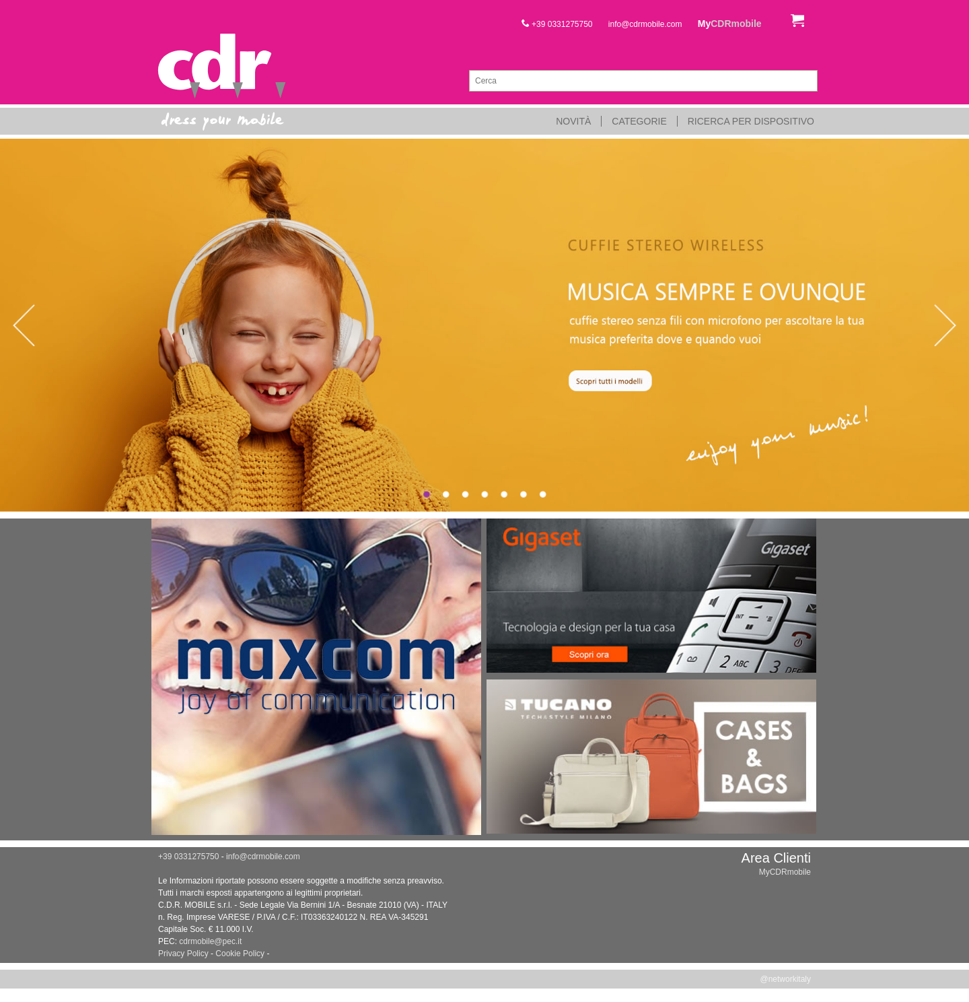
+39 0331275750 (557, 24)
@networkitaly (785, 979)
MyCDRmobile (785, 872)
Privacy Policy (183, 953)
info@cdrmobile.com (645, 24)
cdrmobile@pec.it (210, 941)
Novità (573, 121)
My (730, 23)
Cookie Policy (239, 953)
